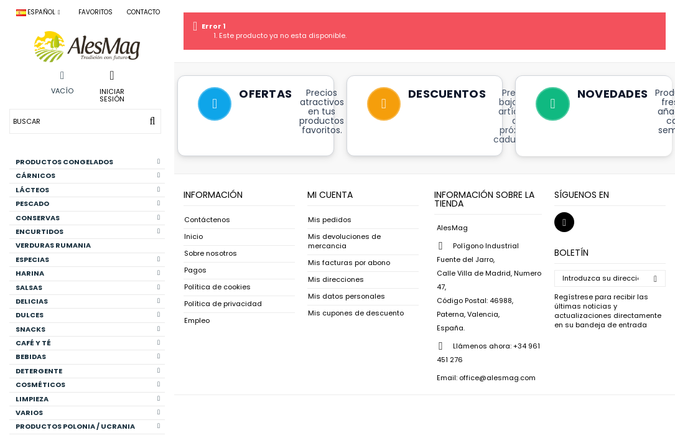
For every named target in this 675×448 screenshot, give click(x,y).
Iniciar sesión (112, 94)
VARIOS (88, 413)
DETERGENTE (88, 371)
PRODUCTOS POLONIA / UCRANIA (88, 426)
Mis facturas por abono (349, 263)
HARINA (88, 273)
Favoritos (95, 12)
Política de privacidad (223, 304)
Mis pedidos (329, 220)
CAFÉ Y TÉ (88, 343)
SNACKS (88, 329)
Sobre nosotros (210, 253)
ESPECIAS (88, 259)
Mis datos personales (346, 296)
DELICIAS (88, 301)
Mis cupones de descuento (356, 313)
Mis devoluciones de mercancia (344, 241)
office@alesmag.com (497, 378)
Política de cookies (217, 287)
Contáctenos (207, 220)
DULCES (88, 315)
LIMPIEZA (88, 399)
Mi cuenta (330, 195)
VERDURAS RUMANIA (53, 245)
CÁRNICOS (88, 175)
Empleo (197, 320)
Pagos (195, 270)
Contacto (143, 12)
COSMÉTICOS (88, 385)
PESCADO (88, 203)
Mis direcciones (336, 279)
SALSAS (88, 287)
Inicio (193, 236)
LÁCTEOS (88, 190)
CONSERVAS (88, 218)
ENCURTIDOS (88, 231)
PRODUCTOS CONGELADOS (88, 162)
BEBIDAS (88, 357)
